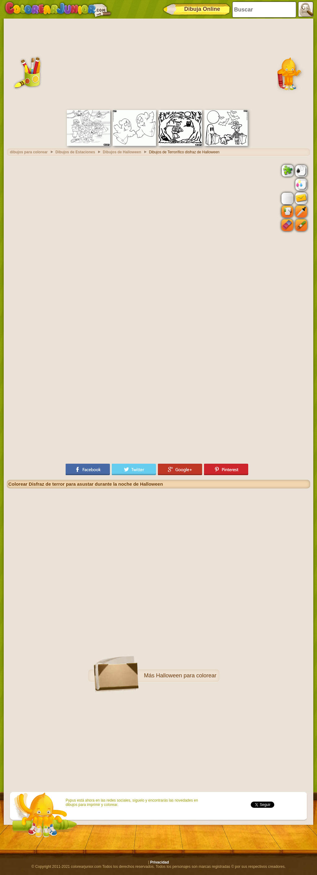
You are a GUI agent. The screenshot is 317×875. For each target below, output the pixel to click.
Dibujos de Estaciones (75, 152)
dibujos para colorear (29, 152)
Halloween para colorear (186, 675)
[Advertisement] (158, 63)
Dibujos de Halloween (122, 152)
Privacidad (159, 862)
